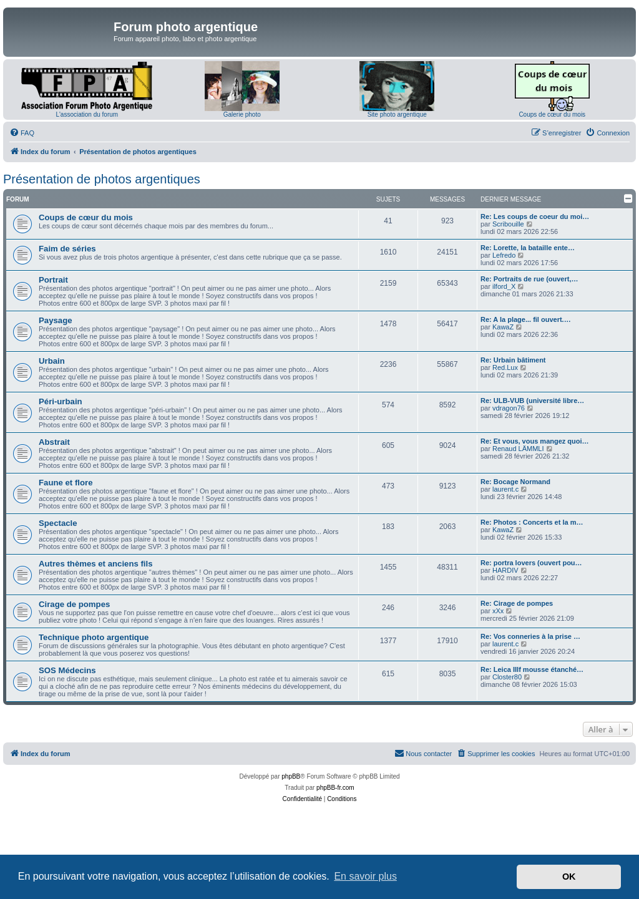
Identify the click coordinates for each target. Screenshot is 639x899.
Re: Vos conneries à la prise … (530, 636)
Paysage (55, 320)
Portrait (53, 279)
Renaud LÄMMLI (518, 448)
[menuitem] (21, 132)
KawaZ (503, 327)
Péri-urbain (60, 401)
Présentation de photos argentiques (101, 179)
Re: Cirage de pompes (516, 603)
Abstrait (54, 442)
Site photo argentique (397, 114)
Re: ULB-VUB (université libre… (532, 400)
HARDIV (505, 570)
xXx (498, 611)
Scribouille (508, 224)
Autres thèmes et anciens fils (96, 563)
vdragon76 (508, 408)
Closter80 (507, 677)
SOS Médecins (67, 670)
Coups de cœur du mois (552, 114)
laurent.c (505, 489)
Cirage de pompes (74, 604)
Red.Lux (505, 367)
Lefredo (503, 255)
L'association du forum (87, 114)
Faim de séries (67, 248)
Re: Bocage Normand (515, 481)
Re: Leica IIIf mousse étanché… (531, 669)
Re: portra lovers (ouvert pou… (531, 562)
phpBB (290, 776)
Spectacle (58, 523)
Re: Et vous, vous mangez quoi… (534, 441)
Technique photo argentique (94, 637)
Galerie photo (242, 114)
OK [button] (569, 877)
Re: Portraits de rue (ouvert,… (529, 279)
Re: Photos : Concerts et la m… (531, 522)
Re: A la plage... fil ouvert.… (525, 319)
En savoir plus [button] (365, 876)
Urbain (52, 361)
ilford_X (503, 286)
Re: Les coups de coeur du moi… (534, 216)
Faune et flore (65, 482)
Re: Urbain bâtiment (513, 360)
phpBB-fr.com (335, 787)
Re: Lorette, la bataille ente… (527, 247)
